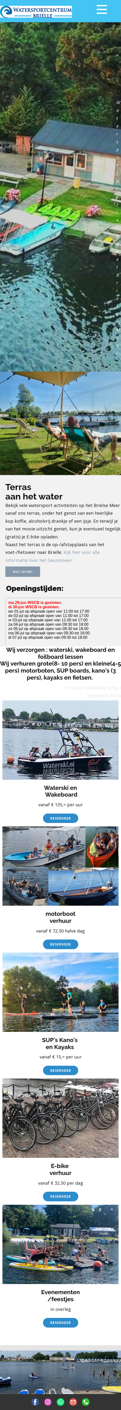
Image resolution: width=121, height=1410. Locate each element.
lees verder (23, 571)
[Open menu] (102, 9)
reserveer (60, 818)
